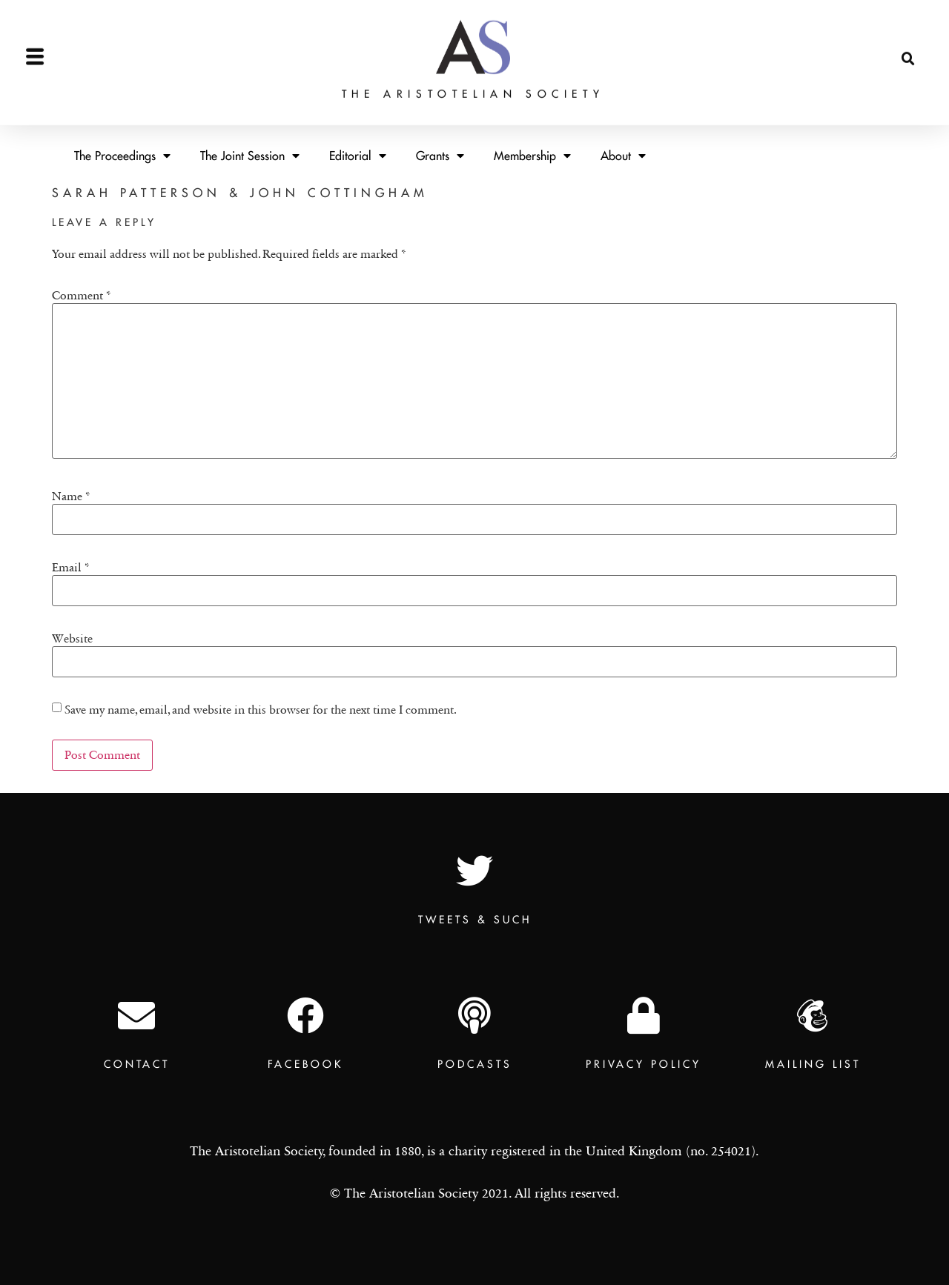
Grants (440, 155)
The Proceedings (122, 155)
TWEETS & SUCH (475, 919)
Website (72, 639)
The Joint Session (250, 155)
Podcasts (474, 1064)
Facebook (305, 1064)
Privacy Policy (643, 1064)
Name (71, 496)
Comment (81, 296)
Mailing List (813, 1064)
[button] (908, 47)
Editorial (357, 155)
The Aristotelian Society (473, 80)
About (623, 155)
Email (71, 568)
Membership (532, 155)
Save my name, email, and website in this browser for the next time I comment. (261, 710)
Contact (137, 1064)
